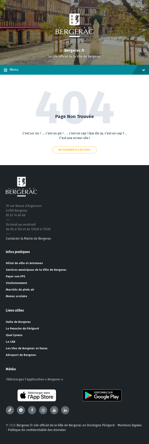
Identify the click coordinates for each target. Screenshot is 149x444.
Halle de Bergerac (18, 322)
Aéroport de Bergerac (21, 355)
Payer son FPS (15, 276)
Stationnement (16, 283)
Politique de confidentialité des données (37, 430)
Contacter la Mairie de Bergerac (28, 238)
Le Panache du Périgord (22, 328)
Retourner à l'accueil (74, 150)
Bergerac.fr (74, 50)
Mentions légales (130, 425)
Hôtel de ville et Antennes (24, 263)
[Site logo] (74, 44)
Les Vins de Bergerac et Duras (27, 348)
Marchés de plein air (20, 289)
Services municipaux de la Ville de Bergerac (36, 269)
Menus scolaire (16, 296)
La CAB (10, 341)
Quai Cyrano (14, 335)
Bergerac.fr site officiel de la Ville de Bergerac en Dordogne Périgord (65, 425)
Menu (74, 70)
